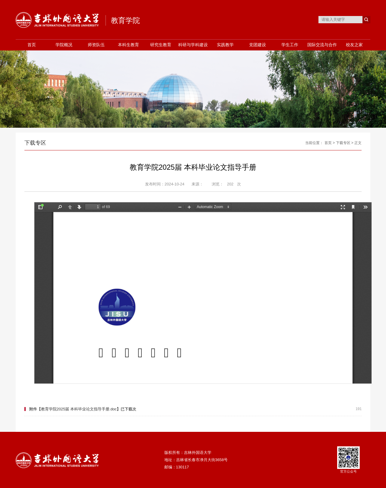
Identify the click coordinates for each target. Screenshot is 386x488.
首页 (31, 45)
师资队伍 (96, 45)
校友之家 (354, 45)
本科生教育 (128, 45)
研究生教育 (160, 45)
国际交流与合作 (322, 45)
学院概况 (63, 45)
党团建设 (257, 45)
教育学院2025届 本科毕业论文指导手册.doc (79, 409)
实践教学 (225, 45)
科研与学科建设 (193, 45)
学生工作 (289, 45)
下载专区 (343, 143)
